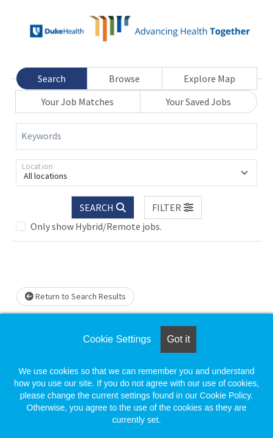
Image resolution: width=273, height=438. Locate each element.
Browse (124, 78)
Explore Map (209, 78)
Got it (178, 339)
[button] (173, 207)
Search (52, 78)
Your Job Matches (77, 102)
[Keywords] (136, 136)
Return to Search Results (75, 296)
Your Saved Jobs (198, 102)
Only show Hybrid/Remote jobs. (96, 226)
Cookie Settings (117, 339)
